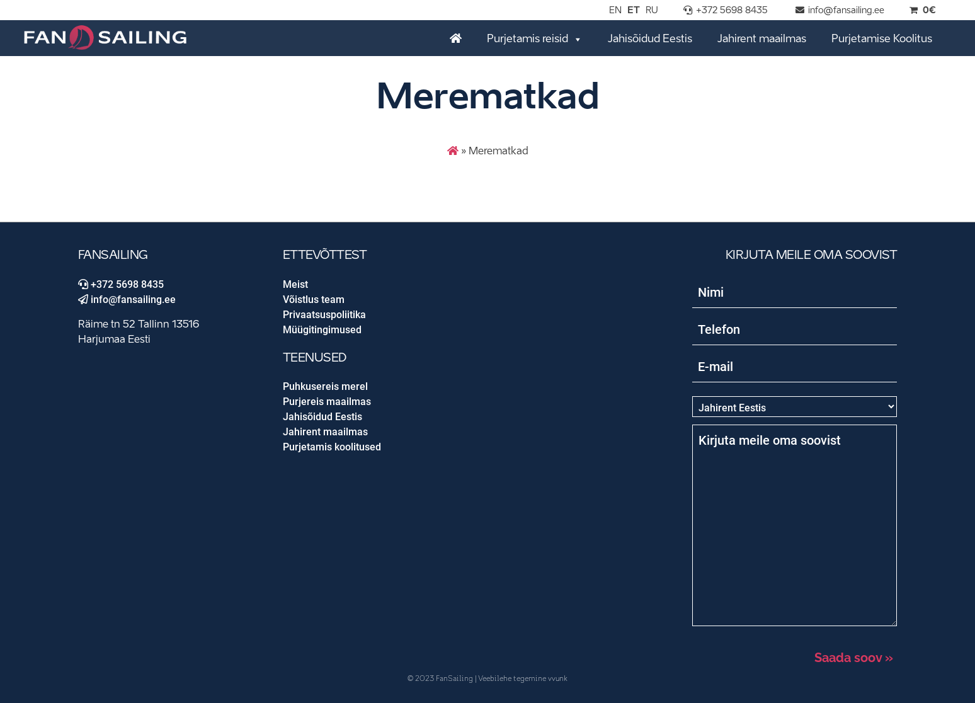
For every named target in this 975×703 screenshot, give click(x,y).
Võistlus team (314, 300)
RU (652, 10)
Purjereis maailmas (327, 402)
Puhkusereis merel (325, 386)
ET (633, 10)
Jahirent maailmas (761, 39)
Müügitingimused (322, 330)
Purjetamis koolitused (332, 447)
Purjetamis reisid (535, 38)
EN (615, 10)
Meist (295, 284)
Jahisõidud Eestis (650, 39)
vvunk (557, 679)
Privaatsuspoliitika (324, 315)
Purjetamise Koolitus (881, 39)
